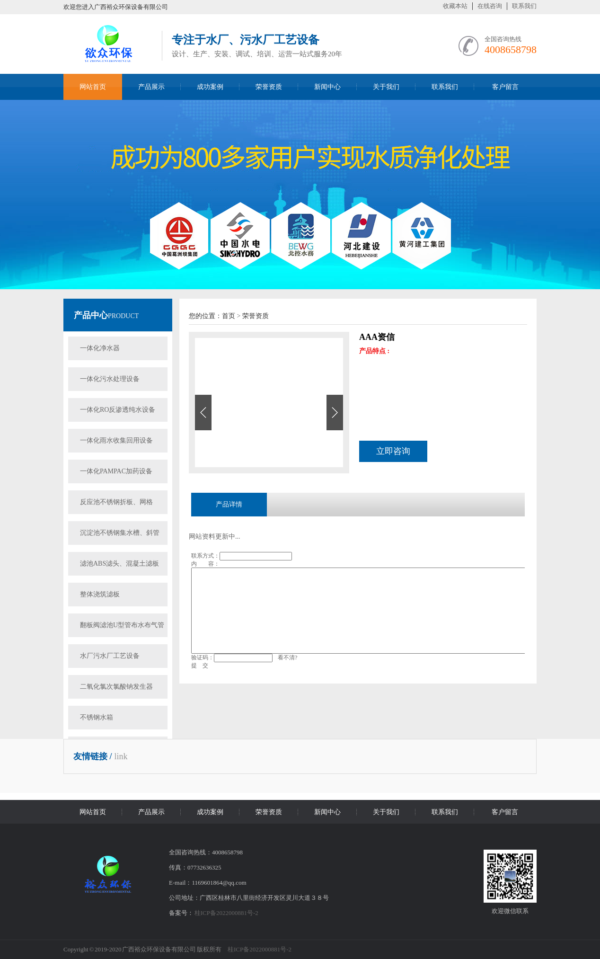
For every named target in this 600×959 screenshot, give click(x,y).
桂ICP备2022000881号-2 (226, 912)
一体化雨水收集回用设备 (116, 440)
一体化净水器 (100, 348)
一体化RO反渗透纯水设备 (117, 409)
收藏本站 (455, 5)
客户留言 (505, 86)
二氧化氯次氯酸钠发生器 (116, 686)
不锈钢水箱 (96, 717)
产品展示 (151, 86)
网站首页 (92, 86)
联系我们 (524, 5)
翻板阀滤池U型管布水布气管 (122, 625)
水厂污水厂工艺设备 (110, 655)
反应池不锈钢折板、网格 (116, 502)
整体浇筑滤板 (100, 594)
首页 (228, 316)
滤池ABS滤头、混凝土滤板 (119, 563)
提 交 (199, 665)
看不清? (287, 657)
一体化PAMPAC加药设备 (116, 471)
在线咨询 (489, 5)
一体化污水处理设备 (110, 378)
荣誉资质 (269, 86)
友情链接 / (92, 756)
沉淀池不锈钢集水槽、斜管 (119, 532)
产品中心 (91, 315)
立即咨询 (393, 451)
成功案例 (210, 86)
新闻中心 (327, 86)
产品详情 (229, 504)
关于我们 (386, 86)
